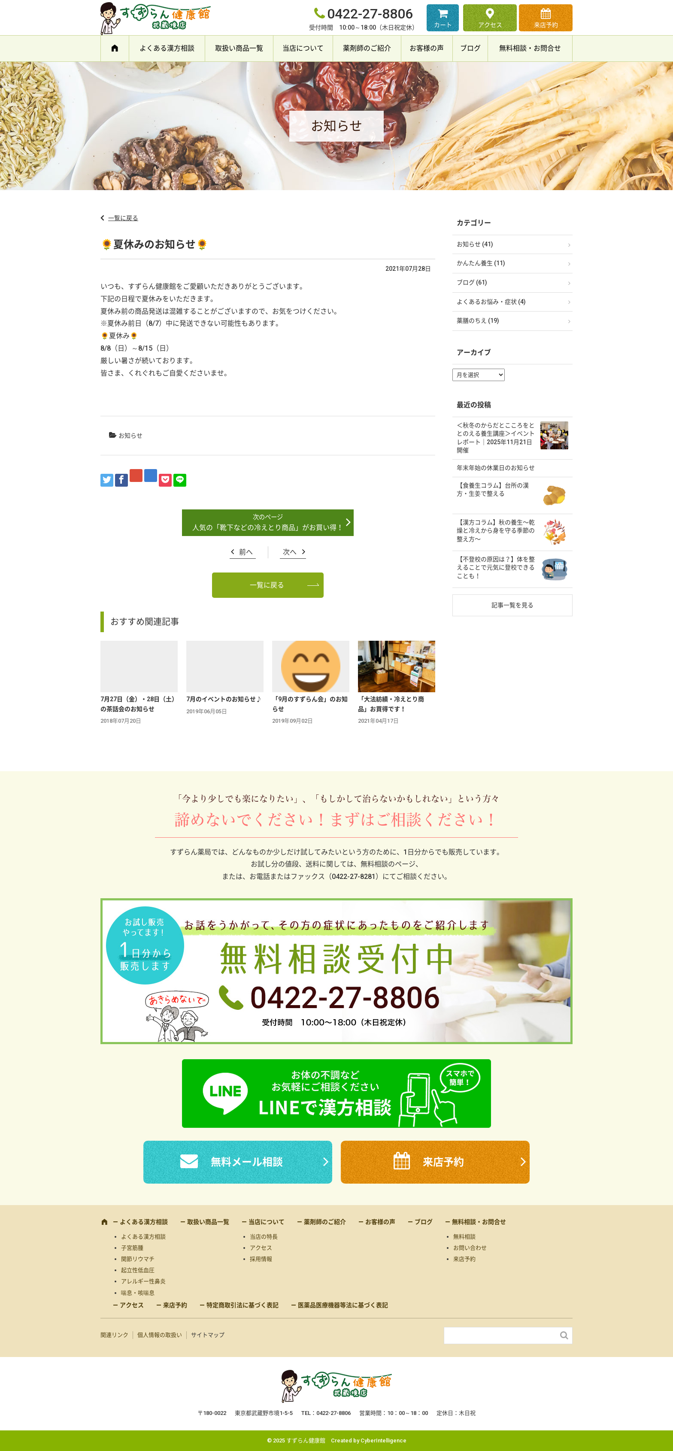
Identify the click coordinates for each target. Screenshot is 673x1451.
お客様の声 (426, 48)
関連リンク (114, 1335)
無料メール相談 (247, 1162)
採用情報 (261, 1259)
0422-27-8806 (370, 14)
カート (443, 24)
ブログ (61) (472, 282)
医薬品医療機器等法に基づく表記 (343, 1305)
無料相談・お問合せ (530, 48)
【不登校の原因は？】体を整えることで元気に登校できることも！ (496, 567)
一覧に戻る (123, 218)
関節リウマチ (138, 1259)
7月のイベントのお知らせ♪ (224, 699)
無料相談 (464, 1236)
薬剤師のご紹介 (367, 48)
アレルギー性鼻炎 (143, 1281)
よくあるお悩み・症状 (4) (491, 301)
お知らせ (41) (475, 244)
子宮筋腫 (132, 1248)
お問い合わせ (470, 1248)
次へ (290, 552)
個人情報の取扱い (159, 1335)
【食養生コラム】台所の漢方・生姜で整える (493, 489)
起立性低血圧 (138, 1270)
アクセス (490, 24)
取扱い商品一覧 (239, 48)
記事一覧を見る (512, 605)
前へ (246, 552)
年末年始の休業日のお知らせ (496, 467)
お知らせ (130, 435)
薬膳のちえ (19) (478, 320)
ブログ (470, 48)
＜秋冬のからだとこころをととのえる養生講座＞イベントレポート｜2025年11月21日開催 (496, 438)
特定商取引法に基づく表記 (242, 1305)
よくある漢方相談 (166, 48)
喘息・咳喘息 (138, 1293)
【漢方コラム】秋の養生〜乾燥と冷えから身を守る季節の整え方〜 (496, 530)
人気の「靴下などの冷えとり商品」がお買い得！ (267, 528)
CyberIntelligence (383, 1440)
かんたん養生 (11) (481, 263)
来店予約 (546, 24)
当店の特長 (264, 1236)
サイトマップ (207, 1335)
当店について (303, 48)
